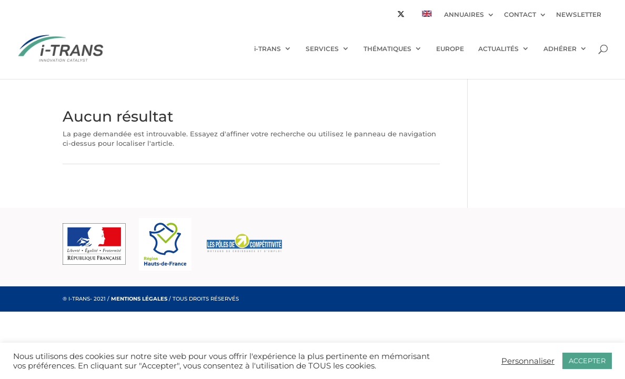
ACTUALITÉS (498, 49)
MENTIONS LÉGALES (139, 298)
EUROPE (450, 49)
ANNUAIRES (464, 15)
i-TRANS (267, 49)
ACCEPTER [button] (587, 360)
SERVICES (322, 49)
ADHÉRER (560, 49)
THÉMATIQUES (387, 49)
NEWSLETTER (578, 15)
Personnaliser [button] (528, 361)
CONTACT (520, 15)
